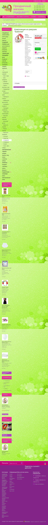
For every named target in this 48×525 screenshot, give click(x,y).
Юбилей (5, 81)
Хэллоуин (5, 136)
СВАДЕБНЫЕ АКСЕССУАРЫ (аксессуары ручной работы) (5, 36)
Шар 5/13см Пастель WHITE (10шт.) (6, 250)
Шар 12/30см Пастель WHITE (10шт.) (6, 342)
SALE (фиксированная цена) (6, 177)
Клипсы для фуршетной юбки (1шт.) (5, 360)
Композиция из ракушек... (5, 452)
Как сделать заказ (8, 20)
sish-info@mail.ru (41, 484)
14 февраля (4, 25)
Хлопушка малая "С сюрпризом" (6, 232)
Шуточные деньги (5, 122)
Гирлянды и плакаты (5, 97)
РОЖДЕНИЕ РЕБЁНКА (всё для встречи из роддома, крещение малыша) (6, 47)
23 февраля (6, 142)
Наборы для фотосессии (5, 101)
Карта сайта (12, 490)
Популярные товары (7, 184)
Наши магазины (7, 390)
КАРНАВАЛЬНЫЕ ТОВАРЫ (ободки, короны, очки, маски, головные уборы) (6, 155)
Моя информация (20, 477)
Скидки (33, 16)
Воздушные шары (5, 93)
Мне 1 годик (6, 75)
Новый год (5, 138)
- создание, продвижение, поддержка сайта (35, 521)
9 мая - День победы (5, 146)
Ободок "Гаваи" (5, 287)
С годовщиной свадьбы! (5, 72)
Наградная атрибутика (5, 109)
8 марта (5, 144)
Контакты (41, 16)
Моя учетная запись (22, 472)
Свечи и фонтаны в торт (5, 86)
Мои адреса (19, 475)
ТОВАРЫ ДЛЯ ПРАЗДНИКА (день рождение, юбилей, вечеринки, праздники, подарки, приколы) (5, 61)
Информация (7, 377)
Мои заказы (19, 474)
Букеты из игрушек (5, 125)
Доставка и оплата (23, 16)
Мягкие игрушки (4, 129)
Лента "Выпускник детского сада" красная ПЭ (6, 306)
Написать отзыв (27, 72)
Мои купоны (19, 478)
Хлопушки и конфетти (5, 105)
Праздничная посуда (5, 90)
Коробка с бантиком (6, 324)
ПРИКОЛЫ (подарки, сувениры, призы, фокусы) (4, 166)
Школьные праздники (5, 133)
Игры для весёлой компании (5, 117)
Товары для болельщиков (5, 112)
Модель (26, 34)
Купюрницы (6, 83)
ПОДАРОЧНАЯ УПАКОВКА (5, 173)
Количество (37, 42)
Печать (28, 76)
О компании (10, 16)
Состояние (27, 37)
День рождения (4, 78)
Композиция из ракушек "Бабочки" (6, 405)
